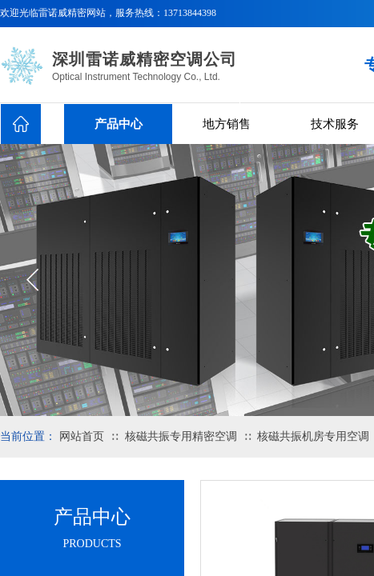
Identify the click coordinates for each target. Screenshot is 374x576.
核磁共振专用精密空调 (181, 436)
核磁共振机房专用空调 (313, 436)
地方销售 (227, 124)
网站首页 (81, 436)
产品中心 (119, 124)
